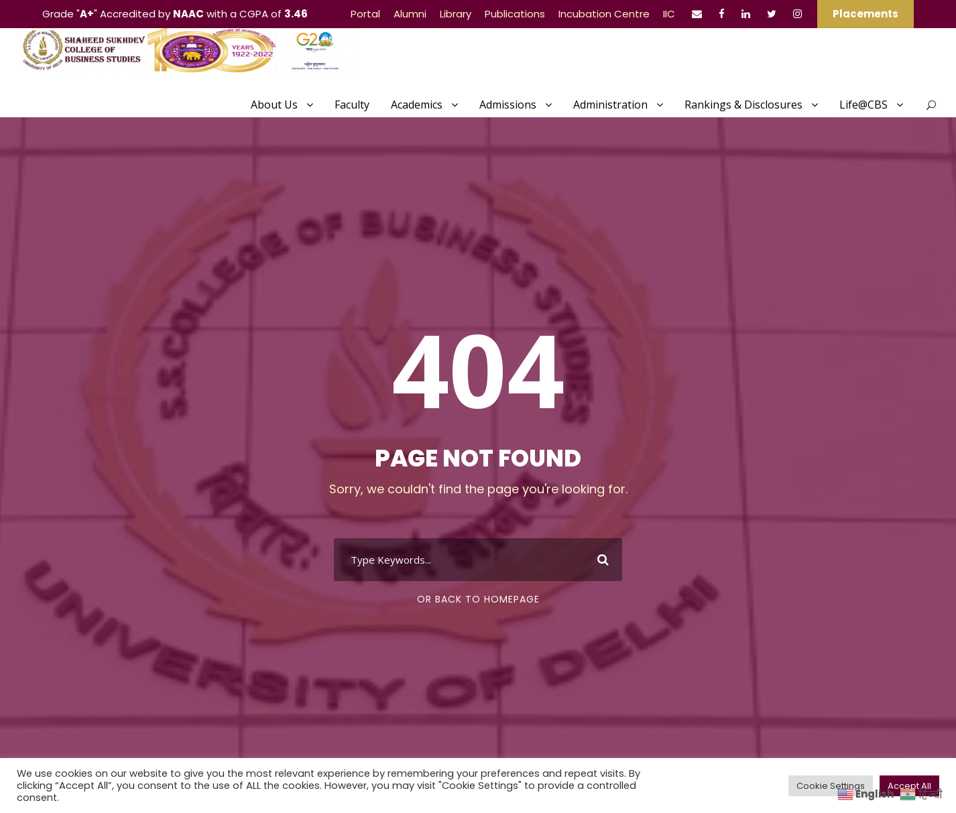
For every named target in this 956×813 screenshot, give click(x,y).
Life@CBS (863, 104)
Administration (610, 104)
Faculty (352, 104)
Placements (865, 14)
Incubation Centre (604, 14)
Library (455, 14)
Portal (365, 14)
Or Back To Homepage (478, 599)
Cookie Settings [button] (830, 785)
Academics (416, 104)
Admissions (507, 104)
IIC (669, 14)
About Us (274, 104)
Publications (515, 14)
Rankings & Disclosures (743, 104)
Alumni (410, 14)
